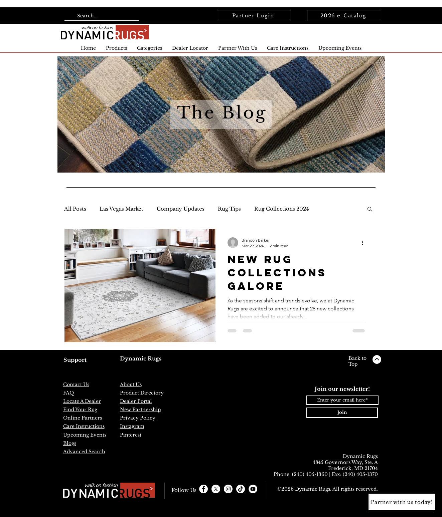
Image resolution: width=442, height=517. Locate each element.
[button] (369, 209)
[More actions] (365, 243)
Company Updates (180, 209)
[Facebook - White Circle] (203, 489)
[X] (215, 489)
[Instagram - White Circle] (228, 489)
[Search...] (101, 16)
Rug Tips (229, 209)
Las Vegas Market (121, 209)
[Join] (342, 413)
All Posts (75, 209)
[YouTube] (253, 489)
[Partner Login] (254, 15)
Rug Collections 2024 (281, 209)
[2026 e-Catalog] (344, 15)
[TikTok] (240, 489)
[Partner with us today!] (402, 502)
